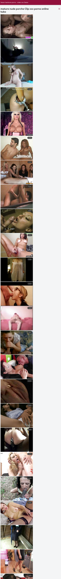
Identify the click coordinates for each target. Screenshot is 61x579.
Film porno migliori (18, 573)
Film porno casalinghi (40, 576)
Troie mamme (5, 573)
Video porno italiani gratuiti (9, 574)
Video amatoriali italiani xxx (30, 574)
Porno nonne (22, 578)
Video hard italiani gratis (51, 578)
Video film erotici (33, 573)
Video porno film (9, 578)
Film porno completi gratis (22, 576)
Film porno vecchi (47, 574)
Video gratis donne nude (49, 573)
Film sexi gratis (54, 576)
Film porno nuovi (35, 578)
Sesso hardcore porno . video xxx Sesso (14, 2)
